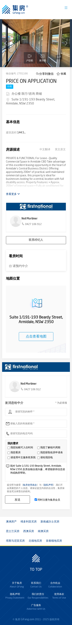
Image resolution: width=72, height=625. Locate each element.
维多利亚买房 (29, 521)
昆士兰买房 (12, 531)
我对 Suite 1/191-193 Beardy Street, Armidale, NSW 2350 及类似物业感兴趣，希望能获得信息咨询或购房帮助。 (37, 472)
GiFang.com (27, 619)
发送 (17, 499)
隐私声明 (48, 485)
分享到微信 (46, 73)
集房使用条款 (30, 485)
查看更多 (13, 194)
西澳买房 (28, 531)
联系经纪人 (36, 240)
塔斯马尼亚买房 (15, 541)
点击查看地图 (36, 336)
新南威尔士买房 (50, 521)
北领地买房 (35, 541)
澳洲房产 (11, 521)
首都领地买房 (54, 541)
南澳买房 (43, 531)
